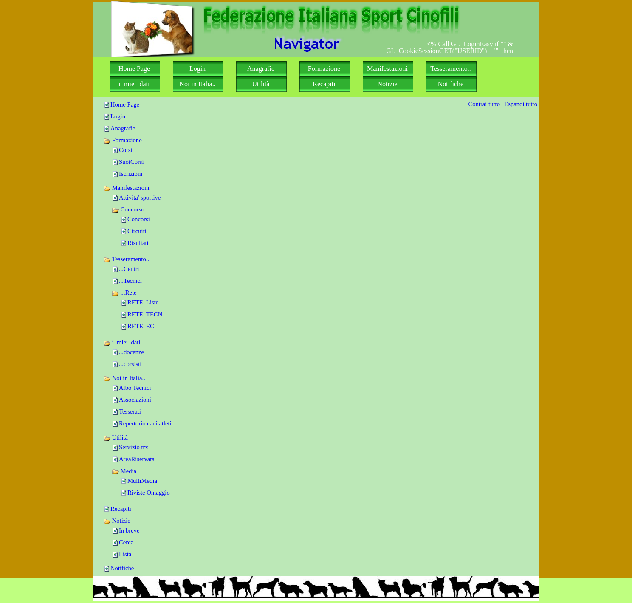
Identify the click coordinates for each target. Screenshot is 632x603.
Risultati (138, 243)
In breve (129, 530)
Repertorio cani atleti (145, 423)
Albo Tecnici (135, 387)
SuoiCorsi (131, 161)
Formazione (122, 140)
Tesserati (130, 411)
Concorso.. (129, 209)
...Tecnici (130, 280)
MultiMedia (142, 480)
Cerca (126, 542)
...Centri (129, 268)
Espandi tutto (520, 104)
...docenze (131, 352)
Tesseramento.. (126, 259)
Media (124, 471)
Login (117, 116)
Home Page (124, 104)
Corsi (126, 150)
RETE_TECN (144, 314)
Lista (125, 554)
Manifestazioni (126, 187)
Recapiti (120, 508)
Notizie (116, 520)
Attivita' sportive (140, 197)
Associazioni (135, 399)
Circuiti (137, 231)
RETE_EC (140, 326)
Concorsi (138, 219)
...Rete (124, 292)
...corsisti (130, 364)
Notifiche (122, 568)
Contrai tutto (484, 104)
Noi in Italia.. (124, 378)
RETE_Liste (142, 302)
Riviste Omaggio (148, 492)
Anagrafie (122, 128)
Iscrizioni (130, 173)
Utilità (115, 437)
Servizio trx (133, 447)
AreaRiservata (137, 459)
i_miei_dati (121, 342)
